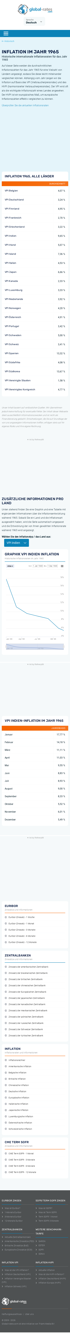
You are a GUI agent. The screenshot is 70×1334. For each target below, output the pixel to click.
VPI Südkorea (12, 371)
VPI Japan (10, 272)
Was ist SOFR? (44, 1208)
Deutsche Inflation (15, 1091)
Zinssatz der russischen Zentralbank (24, 1023)
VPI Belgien (11, 190)
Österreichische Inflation (18, 1123)
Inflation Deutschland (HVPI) (51, 1278)
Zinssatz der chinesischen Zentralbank (25, 985)
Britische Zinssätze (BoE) (15, 1245)
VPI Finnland (12, 208)
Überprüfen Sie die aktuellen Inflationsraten (25, 105)
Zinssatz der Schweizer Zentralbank (24, 1029)
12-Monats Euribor (12, 1221)
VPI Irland (10, 244)
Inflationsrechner (15, 1060)
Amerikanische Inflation (18, 1066)
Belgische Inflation (15, 1072)
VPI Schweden (13, 335)
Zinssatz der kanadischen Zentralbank (25, 1004)
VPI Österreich (13, 317)
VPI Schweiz (12, 344)
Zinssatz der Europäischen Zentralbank (25, 992)
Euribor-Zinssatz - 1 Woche (20, 917)
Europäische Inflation (17, 1097)
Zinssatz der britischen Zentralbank (24, 979)
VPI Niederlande (14, 299)
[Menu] (6, 33)
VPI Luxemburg (13, 290)
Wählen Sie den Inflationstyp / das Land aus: (26, 536)
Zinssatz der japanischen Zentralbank (25, 998)
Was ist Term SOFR (46, 1212)
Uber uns (29, 1314)
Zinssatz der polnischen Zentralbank (24, 1017)
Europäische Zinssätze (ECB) (17, 1250)
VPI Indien (10, 235)
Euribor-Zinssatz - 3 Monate (20, 930)
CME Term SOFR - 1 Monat (19, 1153)
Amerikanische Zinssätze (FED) (18, 1241)
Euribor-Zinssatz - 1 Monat (19, 923)
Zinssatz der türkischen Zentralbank (24, 1035)
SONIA (40, 1254)
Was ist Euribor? (11, 1208)
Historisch (8, 41)
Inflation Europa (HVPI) (48, 1283)
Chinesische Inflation (17, 1085)
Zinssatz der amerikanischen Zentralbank (26, 967)
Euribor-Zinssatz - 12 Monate (20, 942)
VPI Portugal (12, 326)
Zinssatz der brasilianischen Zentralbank (26, 973)
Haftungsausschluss (12, 1314)
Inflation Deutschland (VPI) (16, 1274)
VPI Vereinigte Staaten (18, 380)
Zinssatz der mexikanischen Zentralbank (26, 1010)
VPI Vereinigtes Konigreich (20, 389)
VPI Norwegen (13, 308)
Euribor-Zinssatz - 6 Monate (20, 936)
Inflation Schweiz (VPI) (14, 1286)
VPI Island (10, 253)
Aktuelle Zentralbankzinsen (16, 1237)
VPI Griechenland (15, 226)
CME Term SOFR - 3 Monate (20, 1160)
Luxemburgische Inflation (19, 1116)
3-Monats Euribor (12, 1216)
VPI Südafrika (12, 362)
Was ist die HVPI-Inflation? (50, 1274)
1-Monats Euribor (12, 1212)
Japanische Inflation (16, 1110)
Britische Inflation (15, 1079)
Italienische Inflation (16, 1104)
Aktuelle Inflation (45, 1270)
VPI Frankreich (13, 217)
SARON (40, 1241)
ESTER (40, 1245)
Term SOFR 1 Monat (47, 1216)
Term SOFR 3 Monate (47, 1221)
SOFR (40, 1250)
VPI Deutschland (14, 199)
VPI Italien (10, 263)
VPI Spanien (12, 353)
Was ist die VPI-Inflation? (15, 1270)
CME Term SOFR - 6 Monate (20, 1166)
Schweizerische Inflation (18, 1129)
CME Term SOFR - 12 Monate (20, 1172)
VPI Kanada (11, 281)
